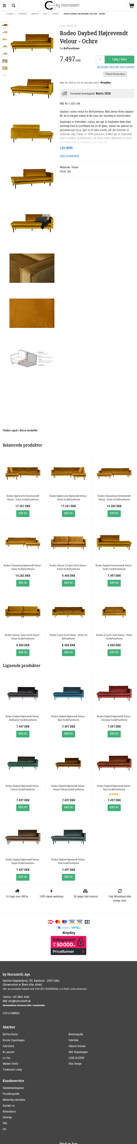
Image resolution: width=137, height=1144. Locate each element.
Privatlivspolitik (11, 1094)
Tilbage (10, 14)
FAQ (5, 1123)
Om (4, 1129)
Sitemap (7, 1117)
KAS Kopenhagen (78, 1052)
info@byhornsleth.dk (19, 1001)
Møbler (34, 14)
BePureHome (72, 48)
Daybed (55, 14)
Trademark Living (12, 1069)
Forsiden (22, 14)
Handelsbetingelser (13, 1088)
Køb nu (22, 513)
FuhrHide (73, 1040)
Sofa (45, 14)
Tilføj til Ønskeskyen (115, 74)
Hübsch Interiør (77, 1046)
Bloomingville (75, 1034)
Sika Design (75, 1063)
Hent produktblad (69, 156)
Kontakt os (9, 1105)
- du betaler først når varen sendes (115, 66)
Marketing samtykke (14, 1099)
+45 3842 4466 (20, 997)
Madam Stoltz (10, 1063)
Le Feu (6, 1058)
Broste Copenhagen (14, 1040)
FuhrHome (8, 1046)
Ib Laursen (8, 1052)
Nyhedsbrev (9, 1111)
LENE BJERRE (76, 1058)
